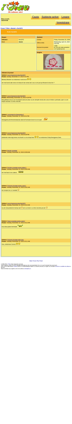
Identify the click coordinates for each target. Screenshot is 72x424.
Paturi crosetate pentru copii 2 (16, 221)
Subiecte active (50, 16)
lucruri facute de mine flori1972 (16, 75)
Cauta (35, 16)
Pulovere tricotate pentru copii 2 (16, 186)
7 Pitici (9, 264)
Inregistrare (63, 22)
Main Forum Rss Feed (36, 261)
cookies (15, 266)
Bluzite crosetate (12, 150)
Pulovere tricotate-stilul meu (15, 240)
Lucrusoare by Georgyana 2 (15, 114)
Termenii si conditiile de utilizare (62, 266)
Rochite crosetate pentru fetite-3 (16, 167)
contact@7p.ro (27, 268)
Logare (65, 16)
